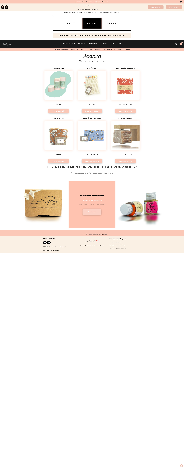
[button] (181, 465)
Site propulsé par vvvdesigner (51, 250)
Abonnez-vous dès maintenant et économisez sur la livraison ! (92, 35)
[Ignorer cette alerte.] (181, 2)
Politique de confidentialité (117, 245)
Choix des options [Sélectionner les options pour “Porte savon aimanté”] (125, 161)
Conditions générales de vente (118, 248)
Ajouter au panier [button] (58, 111)
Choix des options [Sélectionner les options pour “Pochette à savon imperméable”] (92, 161)
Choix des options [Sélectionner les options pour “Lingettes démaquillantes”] (125, 111)
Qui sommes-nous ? (115, 242)
